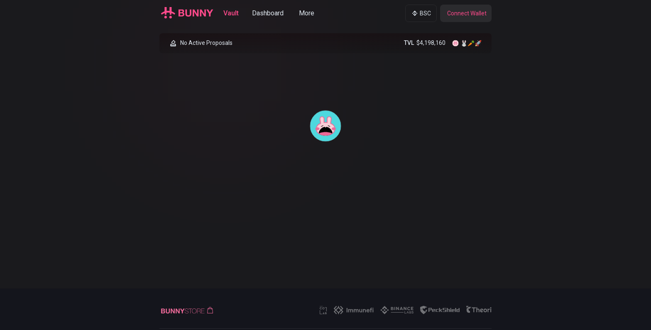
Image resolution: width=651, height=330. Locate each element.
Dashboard (268, 13)
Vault (231, 13)
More (306, 13)
